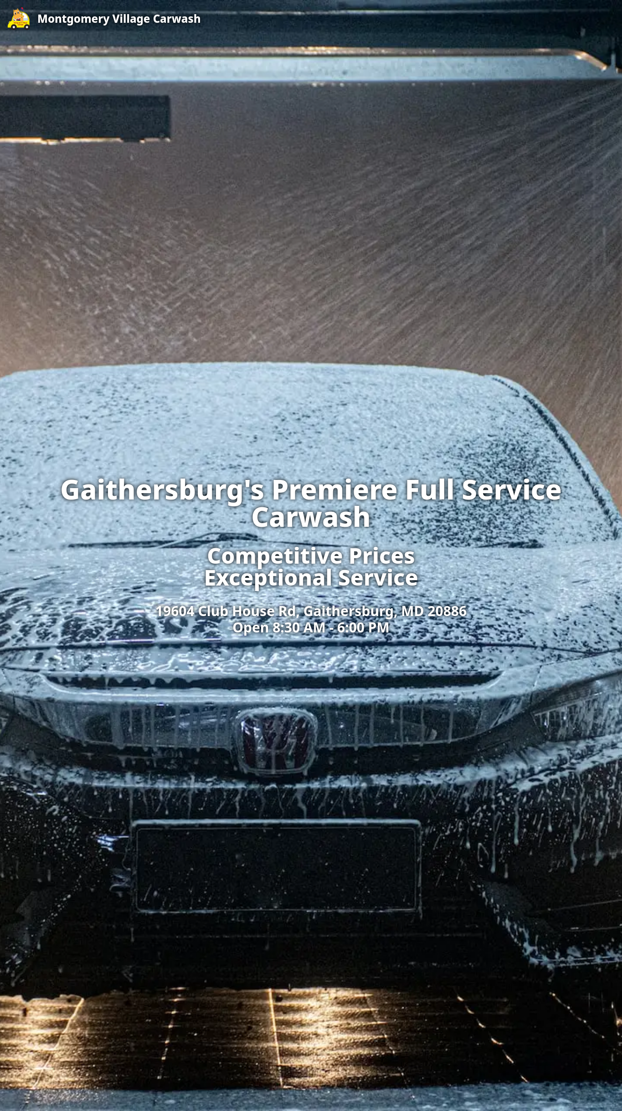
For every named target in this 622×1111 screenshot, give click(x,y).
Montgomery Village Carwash (119, 18)
